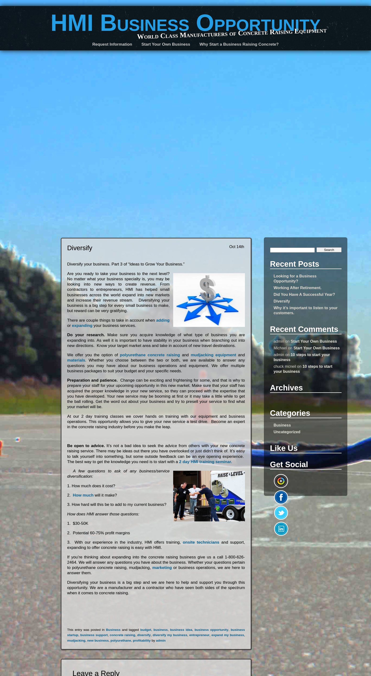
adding (163, 320)
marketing (162, 567)
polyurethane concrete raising (151, 355)
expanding (82, 325)
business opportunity (211, 630)
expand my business (227, 635)
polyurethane (121, 640)
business (161, 630)
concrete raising (122, 635)
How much (84, 495)
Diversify (282, 301)
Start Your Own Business (314, 341)
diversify (144, 635)
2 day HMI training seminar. (205, 462)
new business (98, 640)
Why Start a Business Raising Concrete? (239, 44)
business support (94, 635)
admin (161, 640)
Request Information (112, 44)
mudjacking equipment (214, 355)
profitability (142, 640)
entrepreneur (199, 635)
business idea (181, 630)
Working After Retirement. (297, 288)
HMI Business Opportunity (185, 23)
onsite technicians (202, 542)
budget (145, 630)
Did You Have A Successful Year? (304, 294)
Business (282, 425)
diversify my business (170, 635)
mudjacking (76, 640)
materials (76, 360)
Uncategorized (287, 432)
